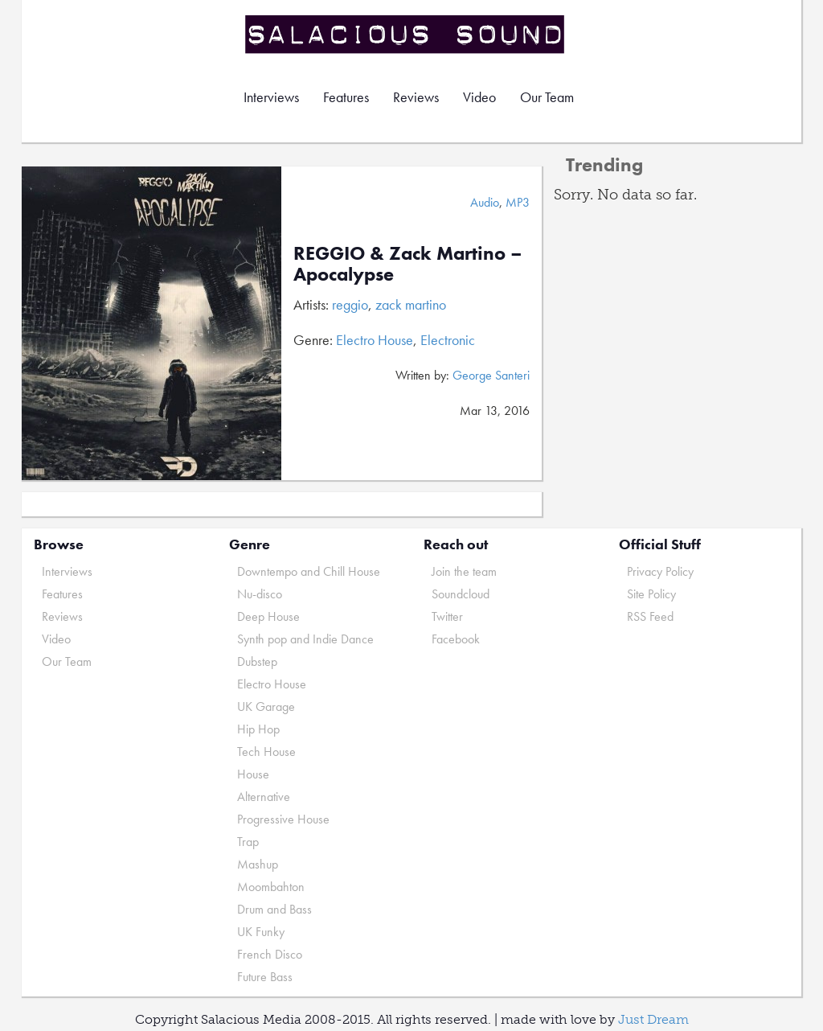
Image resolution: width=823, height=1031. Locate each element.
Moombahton (271, 886)
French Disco (269, 954)
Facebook (456, 639)
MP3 (518, 202)
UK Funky (261, 931)
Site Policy (651, 593)
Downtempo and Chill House (308, 571)
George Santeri (491, 375)
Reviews (416, 97)
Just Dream (653, 1019)
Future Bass (265, 976)
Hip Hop (258, 729)
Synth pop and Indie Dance (305, 639)
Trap (248, 841)
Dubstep (257, 661)
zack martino (410, 304)
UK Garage (266, 706)
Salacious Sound (406, 34)
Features (346, 97)
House (253, 774)
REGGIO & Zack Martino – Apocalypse (407, 263)
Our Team (547, 97)
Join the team (464, 571)
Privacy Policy (660, 571)
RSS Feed (650, 616)
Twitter (447, 616)
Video (479, 97)
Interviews (271, 97)
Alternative (263, 796)
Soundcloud (460, 593)
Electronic (447, 340)
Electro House (374, 340)
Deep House (268, 616)
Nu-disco (259, 593)
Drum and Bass (274, 909)
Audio (484, 202)
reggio (350, 304)
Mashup (257, 864)
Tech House (266, 751)
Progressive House (283, 819)
